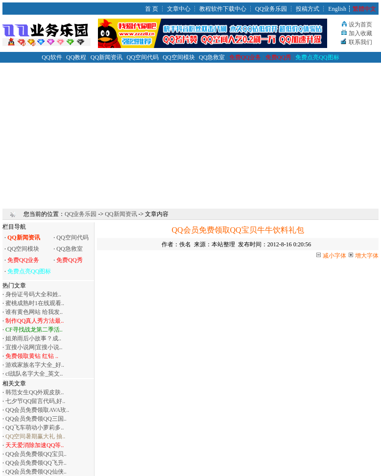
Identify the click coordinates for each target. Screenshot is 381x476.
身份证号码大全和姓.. (33, 294)
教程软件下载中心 (222, 8)
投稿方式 (307, 8)
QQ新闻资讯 (106, 57)
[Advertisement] (190, 131)
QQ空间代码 (143, 57)
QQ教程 (76, 57)
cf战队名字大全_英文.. (34, 373)
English (337, 8)
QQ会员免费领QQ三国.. (36, 418)
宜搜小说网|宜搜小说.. (33, 347)
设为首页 (360, 24)
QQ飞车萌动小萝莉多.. (34, 427)
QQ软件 (52, 57)
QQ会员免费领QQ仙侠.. (36, 471)
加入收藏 (360, 33)
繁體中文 (364, 8)
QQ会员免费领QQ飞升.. (36, 462)
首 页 (151, 8)
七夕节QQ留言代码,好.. (35, 401)
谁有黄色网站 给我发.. (34, 312)
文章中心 (178, 8)
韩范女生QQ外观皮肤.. (34, 392)
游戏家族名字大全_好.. (34, 364)
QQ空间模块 (178, 57)
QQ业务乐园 (271, 8)
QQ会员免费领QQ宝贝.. (36, 454)
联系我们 (360, 42)
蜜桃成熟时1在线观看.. (34, 303)
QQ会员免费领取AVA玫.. (37, 409)
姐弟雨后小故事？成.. (33, 338)
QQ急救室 (212, 57)
